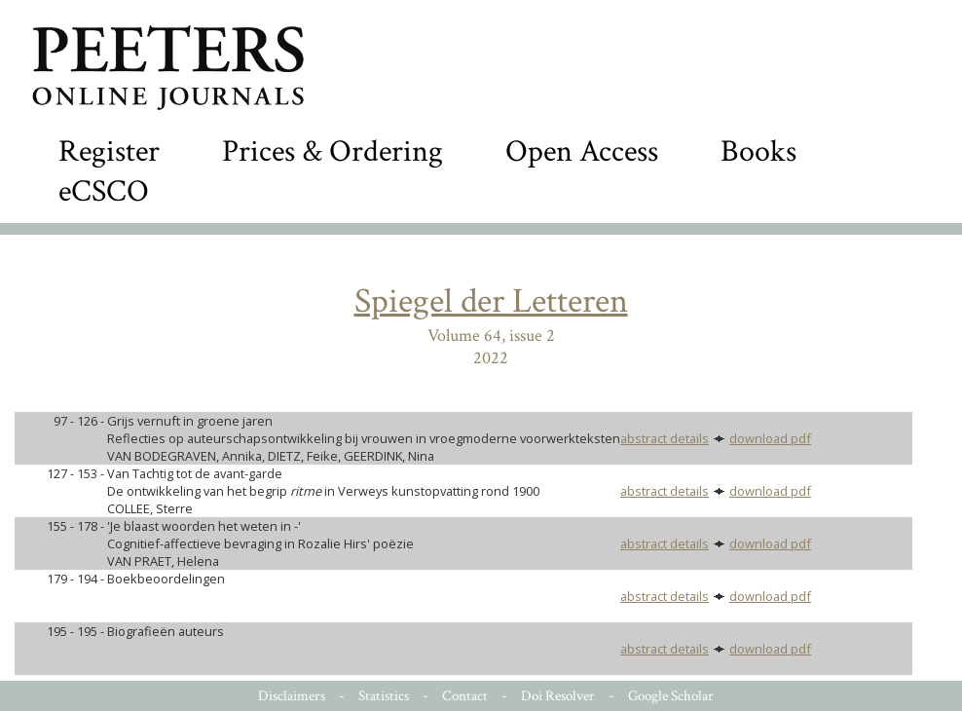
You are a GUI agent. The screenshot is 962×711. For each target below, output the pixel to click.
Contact (465, 696)
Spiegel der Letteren (491, 301)
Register (109, 151)
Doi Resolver (558, 696)
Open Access (581, 151)
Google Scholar (671, 696)
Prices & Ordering (332, 151)
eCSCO (103, 191)
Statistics (383, 696)
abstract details (664, 438)
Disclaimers (291, 696)
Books (758, 151)
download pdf (770, 438)
